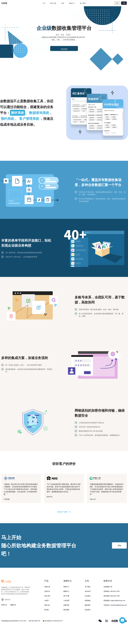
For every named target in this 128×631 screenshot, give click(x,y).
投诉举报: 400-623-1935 (112, 596)
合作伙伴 (88, 591)
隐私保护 (88, 605)
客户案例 (83, 3)
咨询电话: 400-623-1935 (112, 591)
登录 (117, 3)
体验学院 (66, 605)
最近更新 (66, 610)
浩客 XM (47, 605)
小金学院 (66, 600)
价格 (62, 3)
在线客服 (108, 587)
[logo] (9, 3)
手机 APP (47, 596)
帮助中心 (66, 587)
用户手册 (66, 596)
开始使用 (64, 49)
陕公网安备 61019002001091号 (53, 621)
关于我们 (88, 587)
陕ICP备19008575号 (34, 621)
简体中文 (4, 605)
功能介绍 (47, 587)
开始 (119, 545)
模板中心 (72, 3)
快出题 (46, 610)
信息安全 (88, 610)
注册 (123, 3)
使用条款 (88, 600)
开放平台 (47, 591)
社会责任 (88, 596)
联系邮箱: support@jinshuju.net (114, 600)
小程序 (46, 600)
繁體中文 (13, 605)
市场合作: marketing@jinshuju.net (115, 605)
